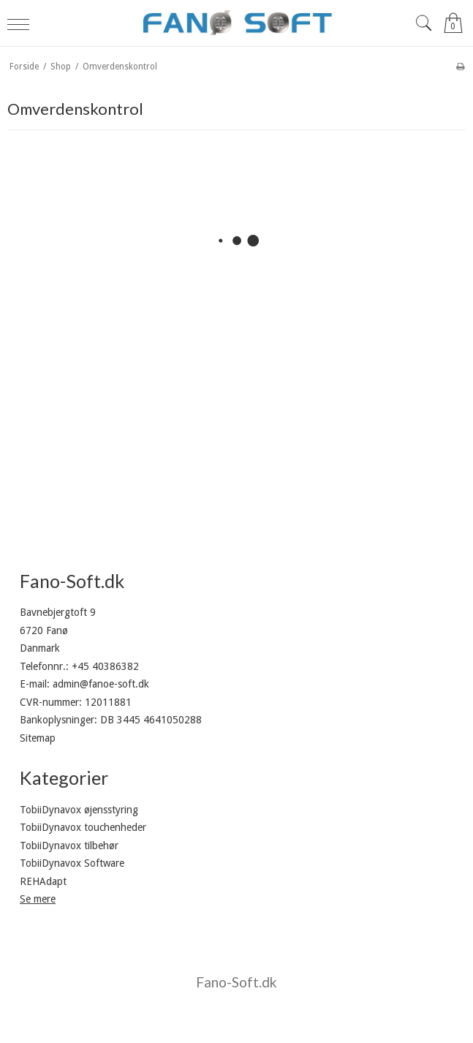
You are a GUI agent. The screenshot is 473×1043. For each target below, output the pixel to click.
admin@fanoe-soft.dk (101, 684)
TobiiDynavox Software (72, 863)
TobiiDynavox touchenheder (83, 827)
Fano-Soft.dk (236, 982)
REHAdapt (43, 881)
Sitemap (38, 738)
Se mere (38, 899)
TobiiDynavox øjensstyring (79, 810)
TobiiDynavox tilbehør (69, 845)
